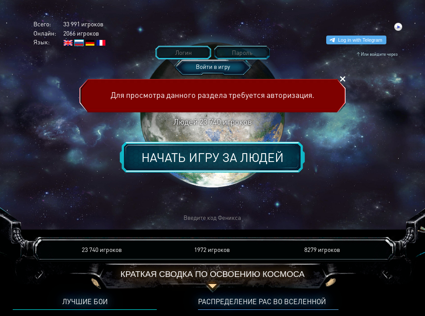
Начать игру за (212, 157)
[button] (83, 218)
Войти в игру (213, 66)
